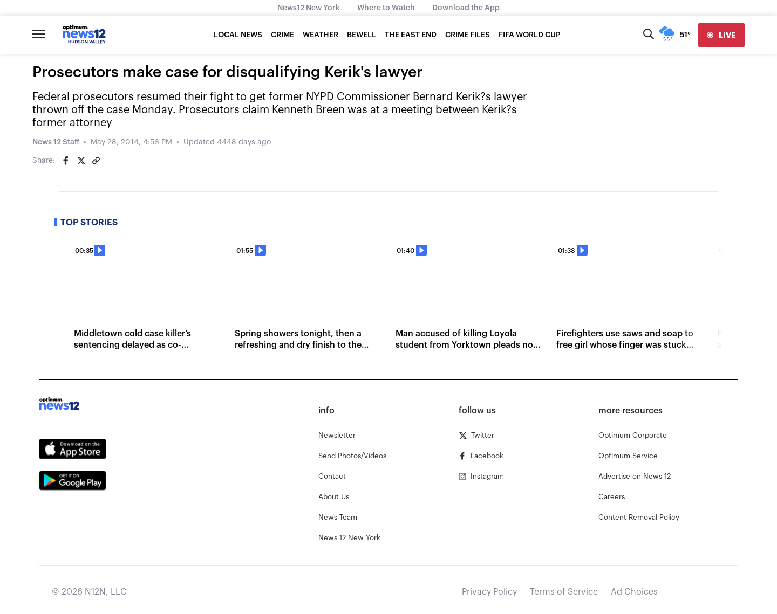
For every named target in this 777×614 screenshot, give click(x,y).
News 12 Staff (55, 142)
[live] (721, 35)
